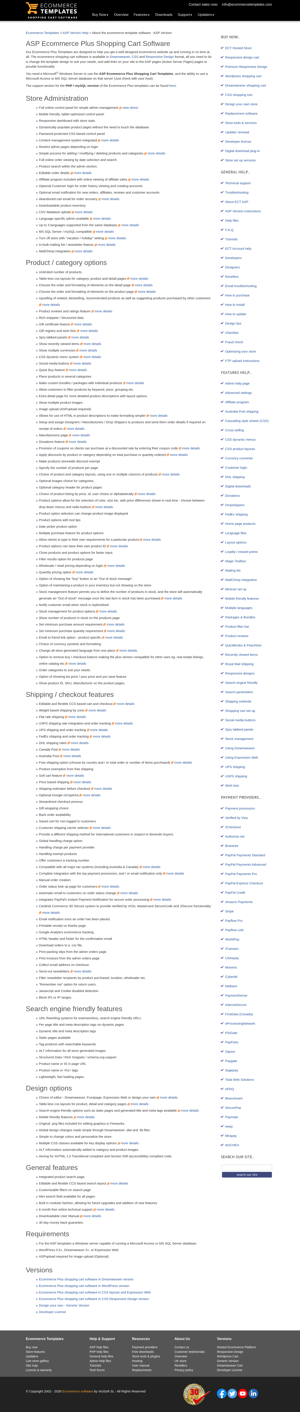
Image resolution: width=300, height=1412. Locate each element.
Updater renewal (237, 132)
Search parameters (239, 692)
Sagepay (231, 1070)
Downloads (164, 15)
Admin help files (100, 1361)
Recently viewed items (241, 654)
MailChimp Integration (241, 580)
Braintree (232, 846)
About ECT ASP (236, 202)
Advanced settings (238, 393)
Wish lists (232, 785)
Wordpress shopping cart (243, 76)
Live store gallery (37, 1361)
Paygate (231, 1061)
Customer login (236, 467)
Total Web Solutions (239, 1079)
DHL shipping (235, 477)
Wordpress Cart (227, 1356)
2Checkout (233, 827)
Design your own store (241, 104)
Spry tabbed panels (239, 729)
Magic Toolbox (235, 561)
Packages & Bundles (240, 617)
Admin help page (237, 383)
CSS (135, 57)
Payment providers (145, 1347)
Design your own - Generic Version (64, 1305)
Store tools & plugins (146, 1356)
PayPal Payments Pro (241, 874)
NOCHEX (232, 1145)
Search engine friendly (241, 682)
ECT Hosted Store (238, 48)
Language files (236, 533)
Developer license (238, 141)
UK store (180, 1361)
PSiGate (231, 1033)
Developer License (52, 1312)
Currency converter (239, 458)
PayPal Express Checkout (244, 883)
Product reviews (237, 636)
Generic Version (228, 1361)
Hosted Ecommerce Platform (236, 1347)
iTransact (232, 948)
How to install (235, 304)
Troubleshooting (237, 192)
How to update (235, 314)
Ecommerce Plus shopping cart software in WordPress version (84, 1286)
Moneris (231, 967)
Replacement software (241, 113)
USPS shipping (236, 776)
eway (229, 1126)
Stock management (239, 739)
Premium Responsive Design (246, 67)
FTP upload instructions (242, 361)
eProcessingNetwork (240, 1023)
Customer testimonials (190, 1351)
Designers (232, 267)
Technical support (238, 183)
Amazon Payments (239, 902)
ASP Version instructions (243, 211)
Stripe (229, 911)
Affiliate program (237, 402)
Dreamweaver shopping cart (245, 85)
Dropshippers (235, 505)
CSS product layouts (240, 449)
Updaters (205, 15)
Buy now (32, 1347)
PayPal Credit (235, 892)
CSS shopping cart (239, 95)
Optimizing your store (240, 351)
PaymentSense (236, 995)
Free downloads (143, 1351)
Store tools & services (241, 123)
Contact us (182, 1347)
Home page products (240, 523)
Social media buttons (240, 720)
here (172, 85)
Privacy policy (184, 1370)
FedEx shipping (236, 514)
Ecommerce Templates (42, 33)
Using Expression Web (241, 757)
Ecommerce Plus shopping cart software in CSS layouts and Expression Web (95, 1292)
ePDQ (229, 1089)
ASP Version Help (75, 33)
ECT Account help (238, 248)
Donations (232, 495)
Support (184, 15)
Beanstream (234, 1098)
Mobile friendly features (242, 598)
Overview (121, 15)
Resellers (232, 276)
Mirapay (231, 1136)
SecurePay (233, 1107)
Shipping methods (238, 701)
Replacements (142, 1370)
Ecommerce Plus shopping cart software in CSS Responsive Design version (94, 1299)
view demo (128, 107)
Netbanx (231, 986)
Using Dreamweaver (240, 748)
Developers (233, 258)
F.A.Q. (229, 230)
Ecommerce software (77, 1391)
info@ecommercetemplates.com (247, 4)
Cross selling (234, 430)
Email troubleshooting (241, 286)
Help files (232, 220)
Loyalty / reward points (241, 552)
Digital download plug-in (242, 151)
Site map (32, 1365)
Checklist (232, 333)
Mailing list (233, 570)
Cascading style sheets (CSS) (247, 421)
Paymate (231, 1117)
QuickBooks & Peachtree (243, 645)
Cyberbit (231, 977)
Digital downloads (238, 486)
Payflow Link (234, 930)
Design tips (233, 323)
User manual (140, 1365)
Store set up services (240, 160)
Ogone (230, 1051)
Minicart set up (236, 589)
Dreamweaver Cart (229, 1365)
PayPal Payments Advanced (245, 864)
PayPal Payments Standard (245, 855)
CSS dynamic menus (240, 439)
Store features (35, 1351)
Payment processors (240, 808)
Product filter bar (237, 626)
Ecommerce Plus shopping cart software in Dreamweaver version (86, 1279)
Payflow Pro (234, 920)
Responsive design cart (242, 57)
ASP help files (99, 1347)
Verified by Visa (236, 818)
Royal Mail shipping (239, 664)
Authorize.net (234, 836)
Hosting (137, 1361)
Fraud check (234, 342)
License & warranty (39, 1370)
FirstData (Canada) (239, 1014)
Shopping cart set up (240, 711)
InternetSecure (236, 1005)
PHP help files (99, 1351)
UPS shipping (235, 767)
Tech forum (97, 1370)
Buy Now (99, 15)
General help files (101, 1356)
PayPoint (231, 1042)
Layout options (236, 542)
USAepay (232, 958)
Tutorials (231, 239)
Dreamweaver (120, 57)
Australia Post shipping (242, 411)
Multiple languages (239, 608)
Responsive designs (239, 673)
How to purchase (237, 295)
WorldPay (232, 939)
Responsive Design (160, 57)
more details (108, 140)
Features (140, 15)
